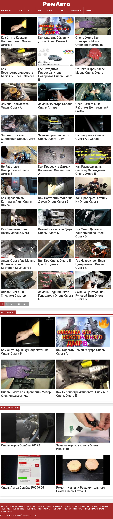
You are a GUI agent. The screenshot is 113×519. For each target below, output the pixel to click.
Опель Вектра (68, 507)
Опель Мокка (92, 507)
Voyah (51, 10)
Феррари (94, 509)
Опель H (4, 507)
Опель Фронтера (44, 509)
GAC (40, 10)
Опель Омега (5, 509)
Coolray (63, 10)
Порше (87, 509)
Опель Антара (103, 507)
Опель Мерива (31, 509)
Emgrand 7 (78, 10)
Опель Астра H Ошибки (16, 507)
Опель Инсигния (18, 509)
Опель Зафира (80, 507)
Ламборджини (6, 511)
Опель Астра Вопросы (53, 507)
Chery (31, 10)
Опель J (41, 507)
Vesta (19, 10)
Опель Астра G (57, 509)
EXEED (91, 10)
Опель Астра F (78, 509)
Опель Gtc (67, 509)
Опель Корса (32, 507)
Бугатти (102, 509)
